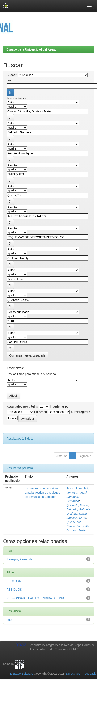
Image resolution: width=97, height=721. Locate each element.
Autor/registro (80, 412)
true (9, 619)
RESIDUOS (14, 589)
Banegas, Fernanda (19, 559)
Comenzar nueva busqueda (27, 355)
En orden (40, 412)
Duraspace (73, 673)
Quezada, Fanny (77, 505)
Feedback (89, 673)
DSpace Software (21, 673)
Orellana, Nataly (76, 513)
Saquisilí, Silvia (76, 517)
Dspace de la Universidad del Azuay (31, 49)
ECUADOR (14, 581)
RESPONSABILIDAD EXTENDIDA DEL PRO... (37, 598)
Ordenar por (61, 406)
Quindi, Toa (73, 522)
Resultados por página (22, 406)
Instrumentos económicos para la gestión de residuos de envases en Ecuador (42, 492)
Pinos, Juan (74, 488)
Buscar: (12, 75)
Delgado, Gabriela (78, 509)
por (9, 80)
